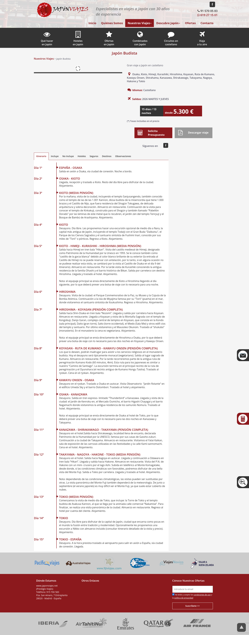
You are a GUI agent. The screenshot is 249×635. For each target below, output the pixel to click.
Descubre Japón (168, 23)
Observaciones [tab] (123, 156)
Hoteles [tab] (82, 156)
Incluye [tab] (55, 156)
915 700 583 (52, 592)
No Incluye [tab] (68, 156)
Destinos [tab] (106, 156)
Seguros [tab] (94, 156)
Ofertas (190, 23)
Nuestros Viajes (139, 23)
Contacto (206, 23)
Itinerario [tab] (41, 156)
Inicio (92, 23)
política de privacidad (183, 598)
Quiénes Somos (112, 23)
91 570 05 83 (207, 11)
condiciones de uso (202, 594)
